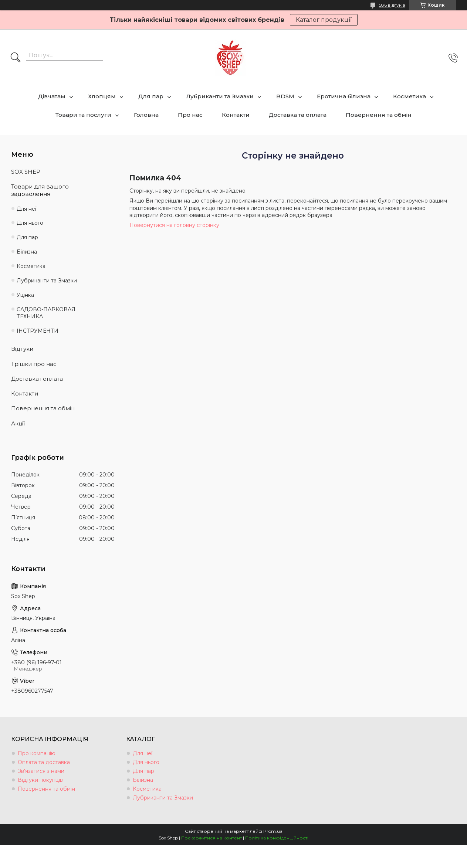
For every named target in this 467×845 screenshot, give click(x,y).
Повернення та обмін (379, 114)
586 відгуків (392, 5)
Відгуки (22, 348)
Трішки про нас (34, 363)
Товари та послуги (83, 114)
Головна (146, 114)
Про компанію (36, 753)
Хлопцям (102, 96)
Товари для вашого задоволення (40, 190)
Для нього (30, 223)
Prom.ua (272, 831)
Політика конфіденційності (276, 838)
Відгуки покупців (40, 780)
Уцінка (25, 295)
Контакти (236, 114)
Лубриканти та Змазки (220, 96)
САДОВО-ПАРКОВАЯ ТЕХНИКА (46, 313)
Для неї (26, 209)
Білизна (27, 251)
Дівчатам (51, 96)
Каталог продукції (324, 19)
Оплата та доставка (44, 762)
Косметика (409, 96)
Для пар (150, 96)
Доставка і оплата (37, 378)
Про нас (190, 114)
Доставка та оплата (297, 114)
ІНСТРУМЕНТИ (37, 331)
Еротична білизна (343, 96)
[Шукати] (15, 58)
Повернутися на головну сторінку (174, 225)
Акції (18, 423)
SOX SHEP (25, 171)
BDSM (285, 96)
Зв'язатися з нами (41, 771)
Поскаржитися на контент (211, 838)
